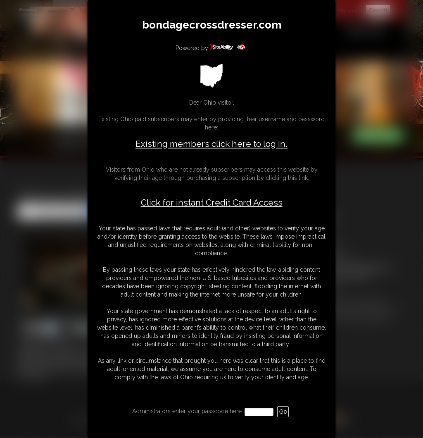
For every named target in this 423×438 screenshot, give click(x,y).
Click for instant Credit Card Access (212, 203)
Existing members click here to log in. (211, 144)
